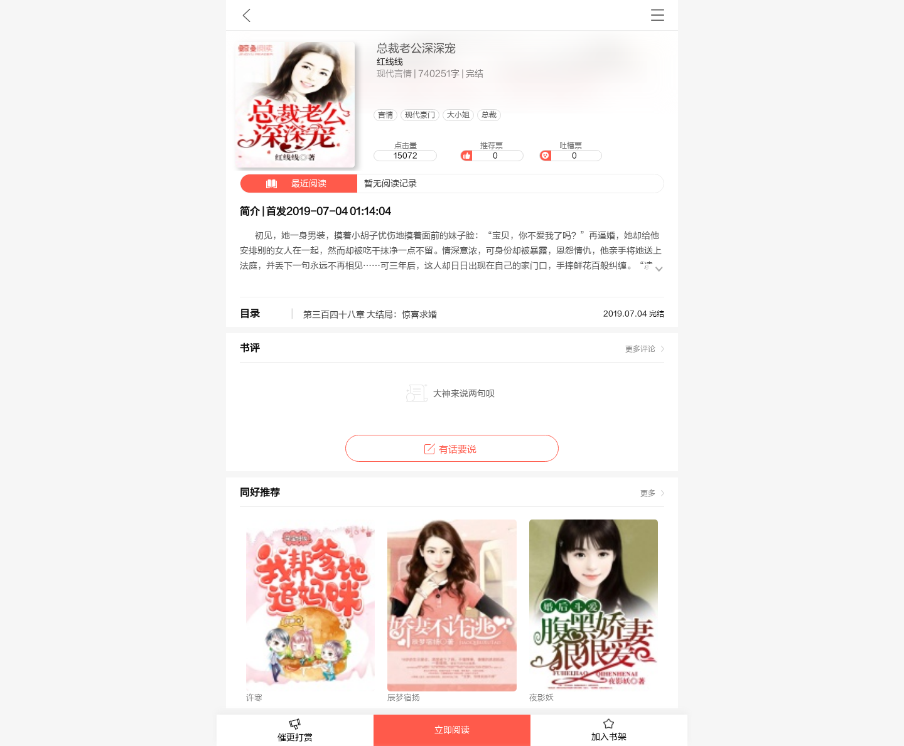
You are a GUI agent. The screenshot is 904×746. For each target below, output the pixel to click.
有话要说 (452, 449)
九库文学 (246, 15)
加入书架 (608, 730)
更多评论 (640, 348)
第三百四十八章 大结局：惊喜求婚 (370, 315)
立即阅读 (452, 730)
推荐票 (491, 151)
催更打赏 (295, 730)
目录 (250, 313)
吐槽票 (570, 151)
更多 (647, 493)
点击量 (405, 151)
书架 (657, 15)
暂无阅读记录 (328, 183)
